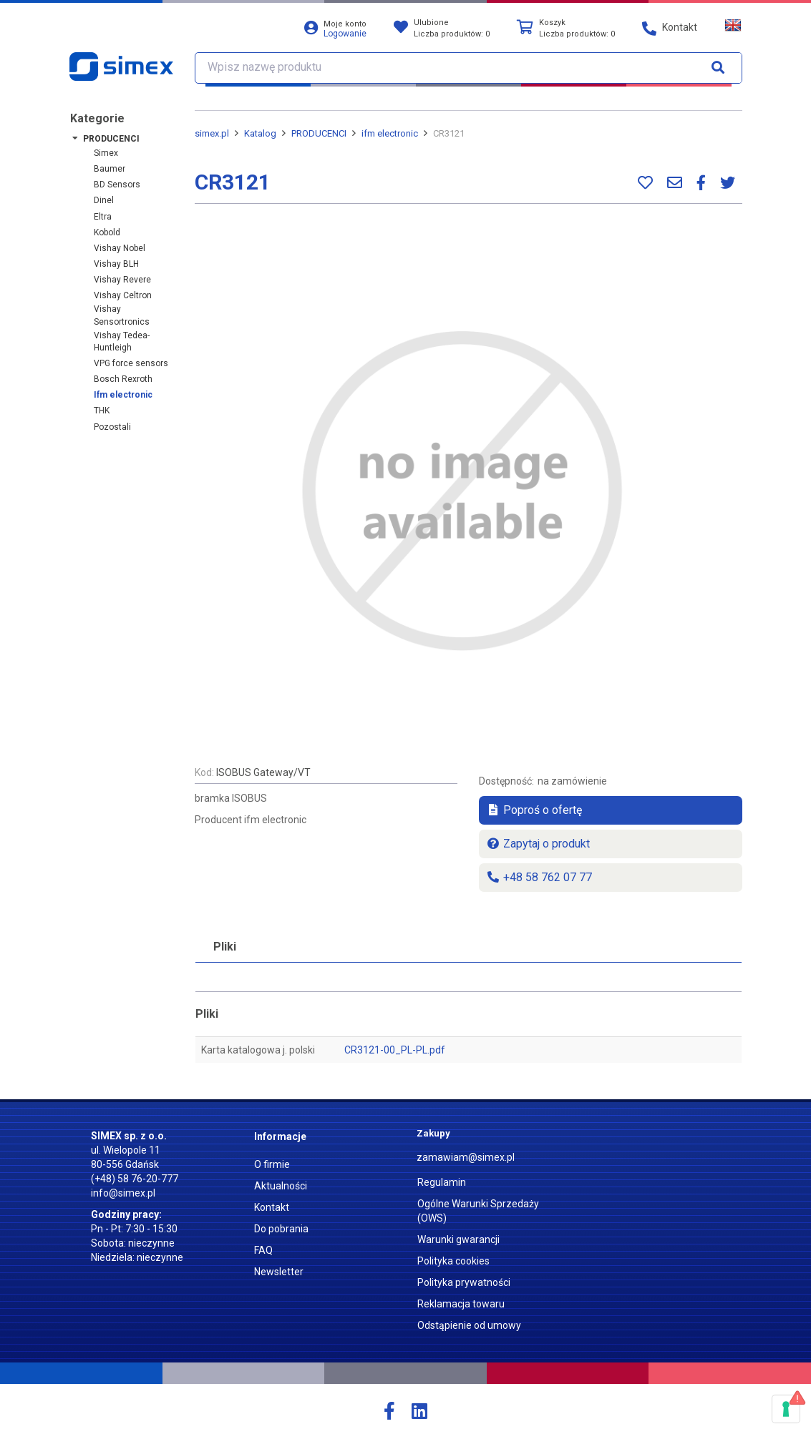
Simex (106, 153)
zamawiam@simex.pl (466, 1157)
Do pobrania (281, 1228)
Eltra (103, 217)
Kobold (107, 232)
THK (102, 411)
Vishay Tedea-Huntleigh (122, 341)
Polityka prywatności (463, 1282)
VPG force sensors (131, 363)
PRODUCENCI (111, 139)
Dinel (104, 200)
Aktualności (280, 1186)
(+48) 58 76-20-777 (134, 1178)
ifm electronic (123, 395)
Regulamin (441, 1182)
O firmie (272, 1164)
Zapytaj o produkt (538, 843)
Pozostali (112, 427)
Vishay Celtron (123, 295)
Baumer (109, 169)
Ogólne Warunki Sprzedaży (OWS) (478, 1211)
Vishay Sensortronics (122, 315)
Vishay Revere (122, 280)
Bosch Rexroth (123, 379)
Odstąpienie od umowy (469, 1325)
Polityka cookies (453, 1261)
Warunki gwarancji (458, 1239)
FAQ (263, 1250)
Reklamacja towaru (461, 1304)
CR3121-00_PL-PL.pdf (394, 1050)
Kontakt (271, 1207)
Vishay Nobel (119, 248)
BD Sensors (117, 185)
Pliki (224, 946)
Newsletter (278, 1271)
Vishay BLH (116, 264)
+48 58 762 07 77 (539, 877)
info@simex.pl (123, 1193)
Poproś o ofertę (534, 810)
